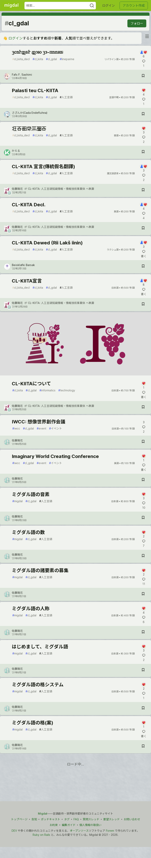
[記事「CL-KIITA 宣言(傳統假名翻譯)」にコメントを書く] (143, 168)
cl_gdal (51, 59)
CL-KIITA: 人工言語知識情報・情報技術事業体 (56, 188)
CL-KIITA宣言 (27, 281)
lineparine (67, 59)
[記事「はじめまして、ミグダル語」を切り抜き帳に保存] (143, 670)
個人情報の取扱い (90, 825)
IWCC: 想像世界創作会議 (38, 422)
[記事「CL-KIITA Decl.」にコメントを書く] (143, 206)
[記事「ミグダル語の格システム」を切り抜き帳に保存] (143, 708)
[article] (75, 374)
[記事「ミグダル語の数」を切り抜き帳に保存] (143, 556)
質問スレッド (91, 819)
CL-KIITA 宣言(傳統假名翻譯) (43, 166)
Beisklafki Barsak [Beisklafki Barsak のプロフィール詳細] (23, 265)
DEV (14, 830)
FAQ (76, 819)
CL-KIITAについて (31, 383)
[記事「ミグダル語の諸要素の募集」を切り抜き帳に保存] (143, 594)
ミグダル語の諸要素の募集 (40, 570)
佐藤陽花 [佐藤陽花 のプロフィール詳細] (17, 188)
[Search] (92, 5)
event (41, 428)
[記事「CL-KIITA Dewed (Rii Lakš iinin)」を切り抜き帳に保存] (143, 266)
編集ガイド (69, 825)
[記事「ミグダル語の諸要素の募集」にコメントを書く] (143, 572)
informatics (47, 390)
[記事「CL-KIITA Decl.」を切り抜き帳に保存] (143, 228)
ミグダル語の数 (28, 532)
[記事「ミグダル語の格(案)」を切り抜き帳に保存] (143, 746)
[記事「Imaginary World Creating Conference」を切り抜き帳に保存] (143, 480)
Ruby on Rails (41, 834)
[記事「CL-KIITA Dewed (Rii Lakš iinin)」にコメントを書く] (143, 244)
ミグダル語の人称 (31, 608)
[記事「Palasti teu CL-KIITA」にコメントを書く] (143, 92)
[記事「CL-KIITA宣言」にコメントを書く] (143, 282)
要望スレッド (111, 819)
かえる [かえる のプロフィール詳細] (16, 150)
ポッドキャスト (50, 819)
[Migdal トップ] (11, 5)
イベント (55, 428)
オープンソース (79, 830)
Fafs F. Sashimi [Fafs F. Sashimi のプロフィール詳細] (22, 74)
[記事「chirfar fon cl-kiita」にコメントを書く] (143, 54)
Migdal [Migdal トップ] (42, 813)
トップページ (19, 819)
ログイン (108, 5)
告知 (34, 819)
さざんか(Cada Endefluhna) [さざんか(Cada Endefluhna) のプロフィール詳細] (29, 112)
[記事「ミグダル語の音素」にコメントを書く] (143, 496)
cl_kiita (38, 59)
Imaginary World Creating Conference (55, 456)
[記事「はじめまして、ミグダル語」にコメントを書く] (143, 648)
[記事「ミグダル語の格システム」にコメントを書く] (143, 686)
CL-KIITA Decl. (28, 204)
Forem (110, 830)
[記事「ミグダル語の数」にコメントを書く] (143, 534)
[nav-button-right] (147, 36)
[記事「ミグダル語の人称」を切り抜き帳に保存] (143, 632)
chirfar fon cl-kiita (37, 52)
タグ (67, 819)
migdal (17, 501)
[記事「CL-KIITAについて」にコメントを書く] (143, 385)
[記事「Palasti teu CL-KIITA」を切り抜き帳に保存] (143, 114)
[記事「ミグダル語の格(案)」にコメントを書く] (143, 724)
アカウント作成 (134, 5)
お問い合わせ (132, 819)
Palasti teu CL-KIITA (35, 90)
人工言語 (66, 97)
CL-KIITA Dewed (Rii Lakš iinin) (47, 243)
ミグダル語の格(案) (32, 723)
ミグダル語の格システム (38, 684)
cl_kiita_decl (21, 59)
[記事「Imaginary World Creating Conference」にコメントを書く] (143, 458)
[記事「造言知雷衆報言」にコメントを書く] (143, 130)
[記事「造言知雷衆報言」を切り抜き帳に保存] (143, 152)
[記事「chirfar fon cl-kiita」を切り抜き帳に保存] (143, 76)
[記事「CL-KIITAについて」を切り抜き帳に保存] (143, 407)
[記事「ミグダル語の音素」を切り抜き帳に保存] (143, 518)
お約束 (54, 825)
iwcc (16, 428)
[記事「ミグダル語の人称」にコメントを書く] (143, 610)
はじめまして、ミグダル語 (40, 647)
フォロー (137, 23)
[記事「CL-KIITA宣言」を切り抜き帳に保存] (143, 304)
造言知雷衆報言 (29, 128)
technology (66, 390)
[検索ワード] (60, 5)
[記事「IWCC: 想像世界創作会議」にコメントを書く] (143, 422)
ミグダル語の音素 (31, 494)
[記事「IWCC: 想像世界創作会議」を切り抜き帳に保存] (143, 442)
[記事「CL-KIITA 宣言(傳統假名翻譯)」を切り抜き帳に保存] (143, 190)
